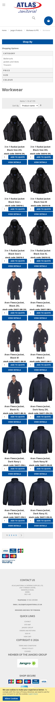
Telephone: (28, 600)
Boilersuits (8, 58)
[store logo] (27, 6)
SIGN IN (27, 633)
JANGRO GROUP (27, 627)
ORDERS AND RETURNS (27, 631)
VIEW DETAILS (14, 162)
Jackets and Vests (11, 61)
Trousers (7, 65)
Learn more (33, 694)
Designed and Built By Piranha (27, 610)
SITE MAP (27, 625)
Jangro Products (17, 30)
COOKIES (27, 651)
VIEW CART (27, 637)
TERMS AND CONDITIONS (27, 646)
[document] (27, 695)
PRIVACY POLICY (27, 648)
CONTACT (27, 622)
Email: (27, 604)
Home (4, 30)
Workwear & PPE (32, 30)
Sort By (15, 105)
